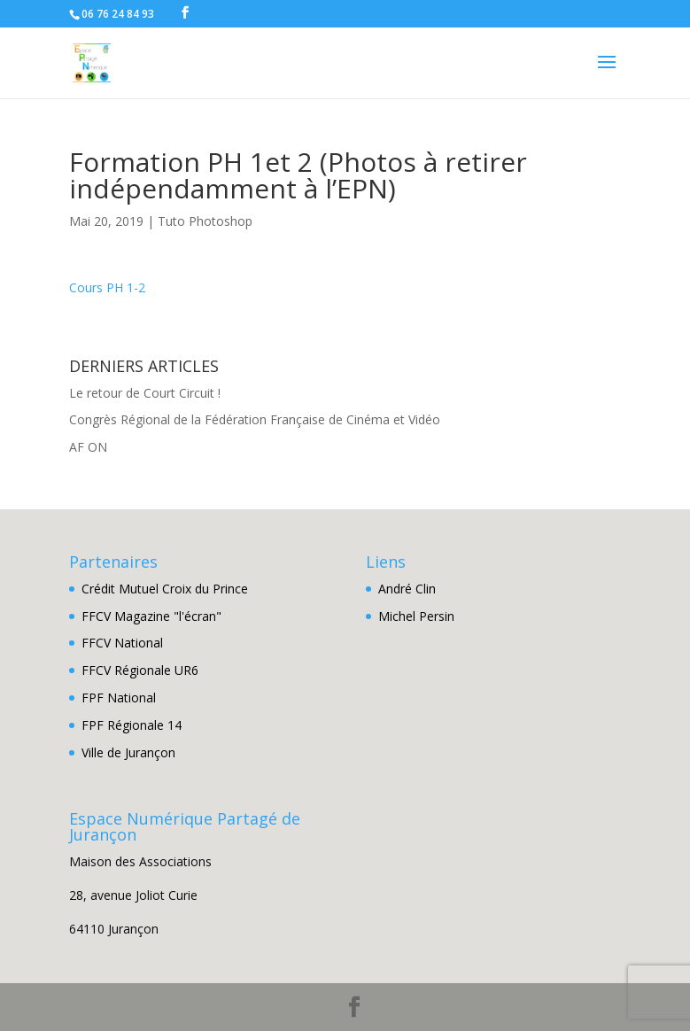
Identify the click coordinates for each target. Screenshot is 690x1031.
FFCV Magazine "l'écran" (151, 616)
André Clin (407, 588)
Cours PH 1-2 (107, 287)
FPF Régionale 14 (131, 725)
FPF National (118, 697)
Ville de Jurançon (128, 752)
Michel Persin (416, 616)
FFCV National (122, 642)
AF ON (88, 446)
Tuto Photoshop (205, 221)
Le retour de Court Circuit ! (145, 392)
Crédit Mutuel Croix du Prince (164, 588)
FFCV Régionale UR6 (139, 670)
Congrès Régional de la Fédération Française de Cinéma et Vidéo (254, 419)
